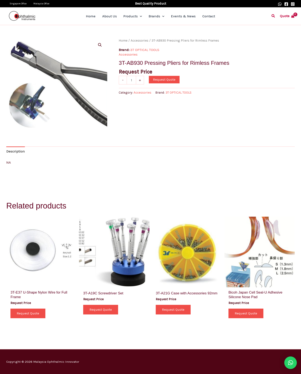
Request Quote (164, 79)
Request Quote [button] (28, 313)
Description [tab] (15, 151)
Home (123, 40)
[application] (141, 16)
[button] (273, 16)
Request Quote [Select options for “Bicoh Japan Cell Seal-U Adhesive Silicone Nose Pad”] (246, 313)
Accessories (139, 40)
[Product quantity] (131, 80)
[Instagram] (293, 4)
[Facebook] (286, 4)
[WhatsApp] (280, 4)
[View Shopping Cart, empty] (287, 16)
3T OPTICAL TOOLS (144, 50)
